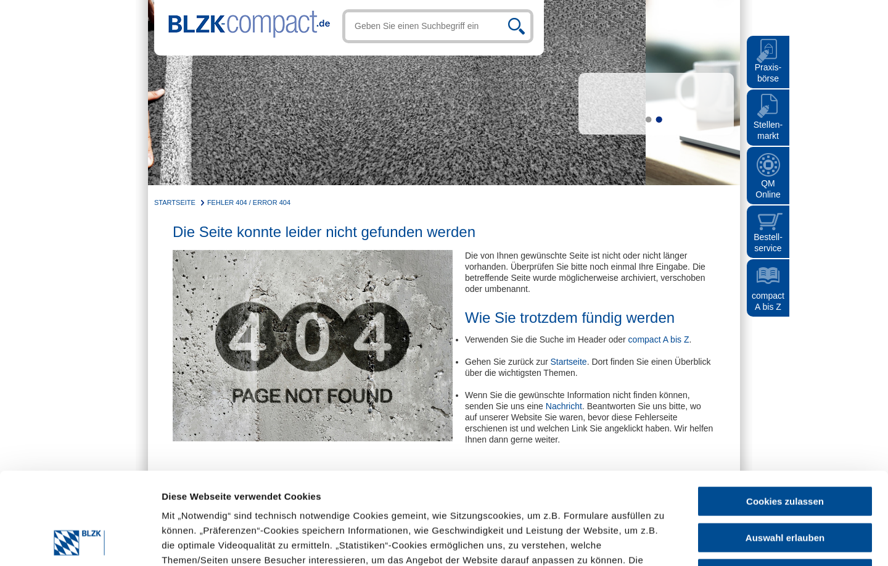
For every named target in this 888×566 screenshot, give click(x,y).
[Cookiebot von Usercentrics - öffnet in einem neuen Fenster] (80, 542)
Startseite (174, 202)
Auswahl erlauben (785, 451)
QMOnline (767, 188)
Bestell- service (768, 242)
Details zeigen (544, 541)
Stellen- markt (768, 130)
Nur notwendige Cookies (785, 487)
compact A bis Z (768, 301)
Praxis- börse (768, 72)
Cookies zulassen (785, 415)
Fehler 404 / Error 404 (248, 202)
